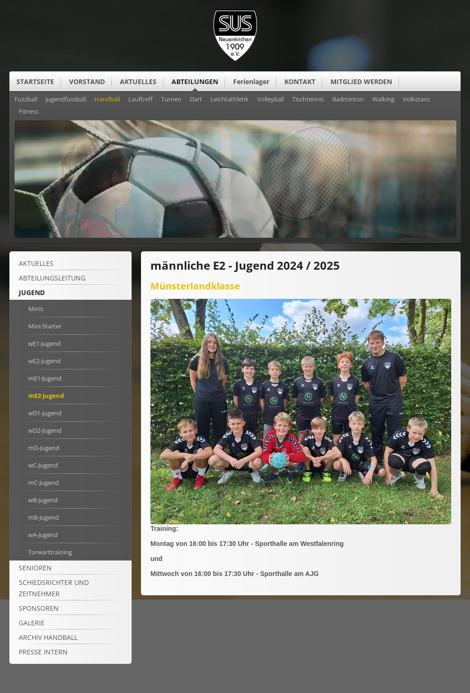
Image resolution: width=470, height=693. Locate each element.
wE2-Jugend (44, 361)
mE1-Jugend (45, 378)
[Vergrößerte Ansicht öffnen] (300, 522)
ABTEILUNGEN (195, 81)
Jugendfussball (66, 99)
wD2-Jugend (45, 430)
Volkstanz (416, 99)
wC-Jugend (43, 465)
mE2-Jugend (46, 395)
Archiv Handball (48, 637)
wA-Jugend (43, 534)
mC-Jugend (43, 482)
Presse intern (43, 651)
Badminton (348, 99)
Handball (107, 99)
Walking (383, 99)
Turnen (171, 99)
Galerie (32, 622)
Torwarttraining (50, 552)
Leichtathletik (230, 99)
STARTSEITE (35, 81)
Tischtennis (308, 99)
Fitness (29, 112)
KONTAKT (299, 81)
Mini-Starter (45, 326)
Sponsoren (39, 608)
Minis (35, 308)
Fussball (26, 99)
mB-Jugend (43, 517)
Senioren (35, 567)
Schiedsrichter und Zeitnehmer (54, 588)
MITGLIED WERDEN (361, 81)
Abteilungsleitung (52, 277)
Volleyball (270, 99)
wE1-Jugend (44, 343)
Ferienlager (251, 81)
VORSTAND (87, 81)
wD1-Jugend (45, 413)
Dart (196, 99)
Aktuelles (36, 263)
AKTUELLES (138, 81)
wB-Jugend (43, 500)
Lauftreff (140, 99)
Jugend (32, 292)
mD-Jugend (43, 448)
